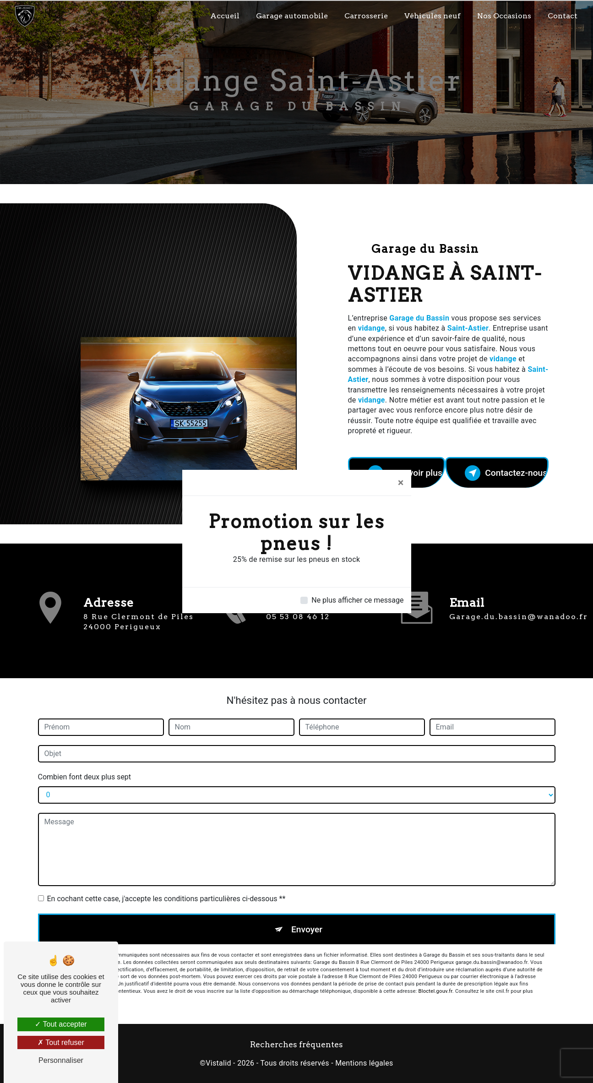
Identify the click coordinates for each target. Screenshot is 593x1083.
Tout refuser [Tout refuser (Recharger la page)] (61, 1042)
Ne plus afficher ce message (357, 600)
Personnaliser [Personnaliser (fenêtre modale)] (60, 1060)
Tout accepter (61, 1024)
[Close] (401, 482)
